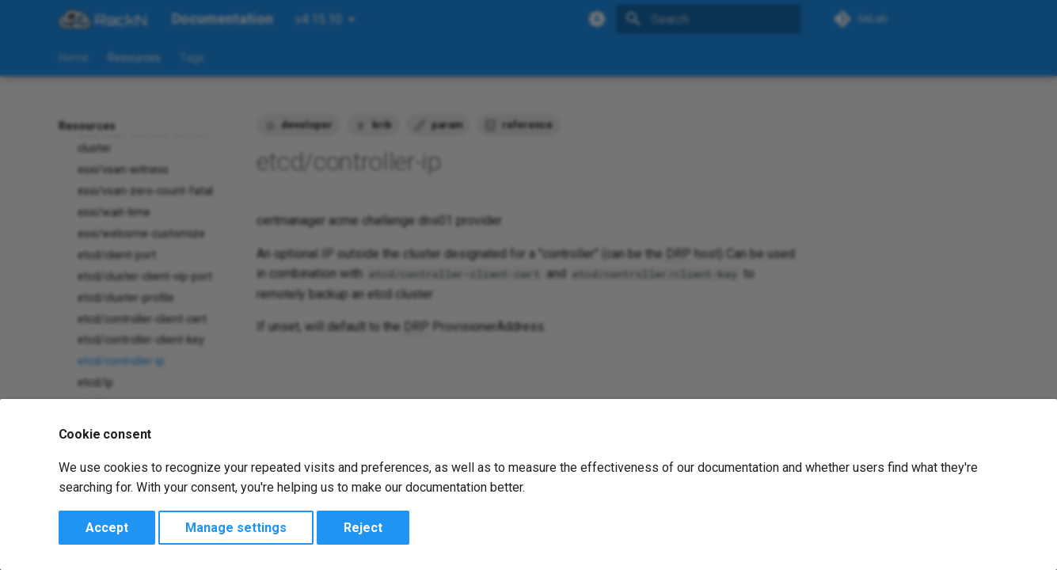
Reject (363, 527)
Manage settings (236, 527)
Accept (107, 527)
